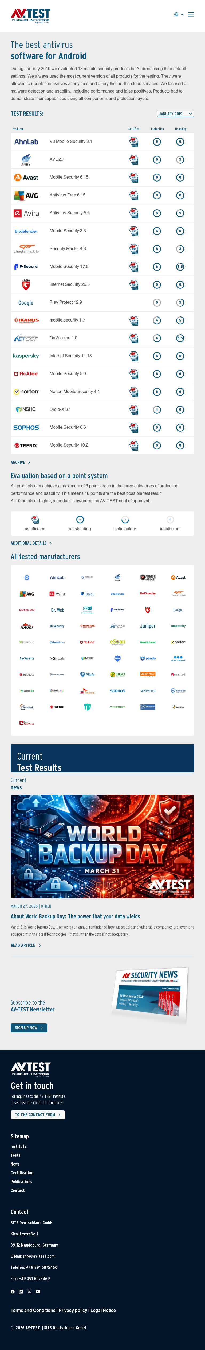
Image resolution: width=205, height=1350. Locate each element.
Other (46, 906)
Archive (20, 462)
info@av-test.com (39, 1256)
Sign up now (30, 1028)
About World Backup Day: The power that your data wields (75, 916)
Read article (26, 945)
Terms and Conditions (33, 1311)
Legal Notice (103, 1311)
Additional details (31, 543)
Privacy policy (73, 1311)
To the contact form (39, 1115)
